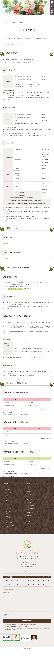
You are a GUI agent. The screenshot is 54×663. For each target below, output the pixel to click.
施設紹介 (7, 500)
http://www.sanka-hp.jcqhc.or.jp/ (16, 288)
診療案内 (5, 505)
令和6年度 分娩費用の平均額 (41, 38)
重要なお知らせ (33, 508)
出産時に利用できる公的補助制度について (25, 38)
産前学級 (32, 495)
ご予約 (43, 571)
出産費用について (9, 520)
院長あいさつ (8, 492)
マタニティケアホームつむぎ (34, 499)
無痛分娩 (7, 514)
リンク (28, 518)
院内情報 (32, 505)
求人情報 (29, 515)
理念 (7, 495)
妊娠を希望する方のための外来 (10, 526)
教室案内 (29, 491)
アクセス (29, 521)
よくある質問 (30, 513)
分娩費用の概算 (10, 38)
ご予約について (9, 508)
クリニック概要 (6, 489)
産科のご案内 (8, 511)
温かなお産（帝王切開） (8, 517)
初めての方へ (6, 486)
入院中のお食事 (33, 487)
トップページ (6, 483)
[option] (27, 7)
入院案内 (29, 483)
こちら (31, 357)
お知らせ (29, 502)
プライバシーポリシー (32, 524)
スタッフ (7, 498)
